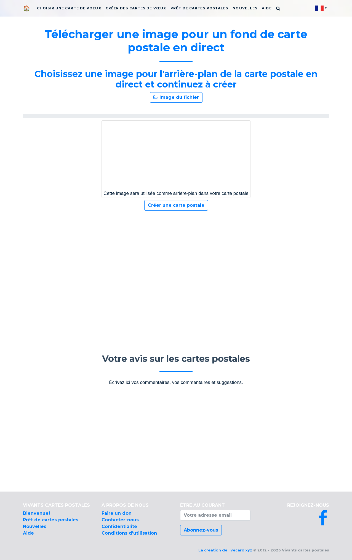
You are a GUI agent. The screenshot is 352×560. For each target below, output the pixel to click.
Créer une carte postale (176, 205)
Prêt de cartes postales (199, 8)
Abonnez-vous (201, 530)
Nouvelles (245, 8)
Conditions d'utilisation (129, 533)
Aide (266, 8)
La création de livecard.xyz (225, 550)
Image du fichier (176, 97)
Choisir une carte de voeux (69, 8)
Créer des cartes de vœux (136, 8)
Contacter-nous (120, 519)
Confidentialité (119, 526)
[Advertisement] (176, 259)
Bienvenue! (36, 513)
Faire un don (117, 513)
